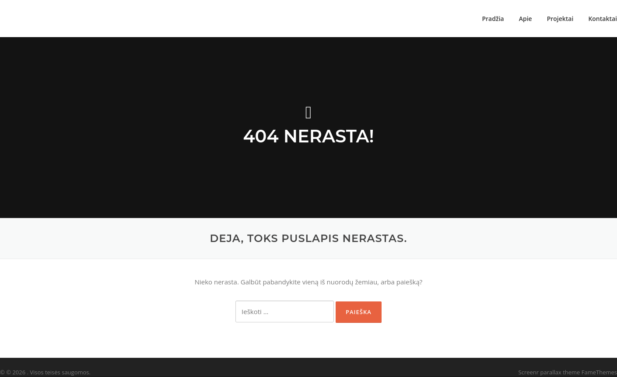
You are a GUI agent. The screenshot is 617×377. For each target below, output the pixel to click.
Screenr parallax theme (549, 372)
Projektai (560, 18)
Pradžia (493, 18)
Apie (525, 18)
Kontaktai (602, 18)
